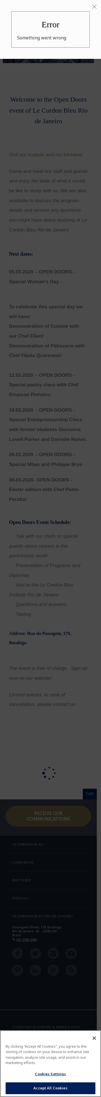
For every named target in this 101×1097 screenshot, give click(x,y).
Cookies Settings (50, 1073)
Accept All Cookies (50, 1088)
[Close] (94, 7)
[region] (50, 1063)
